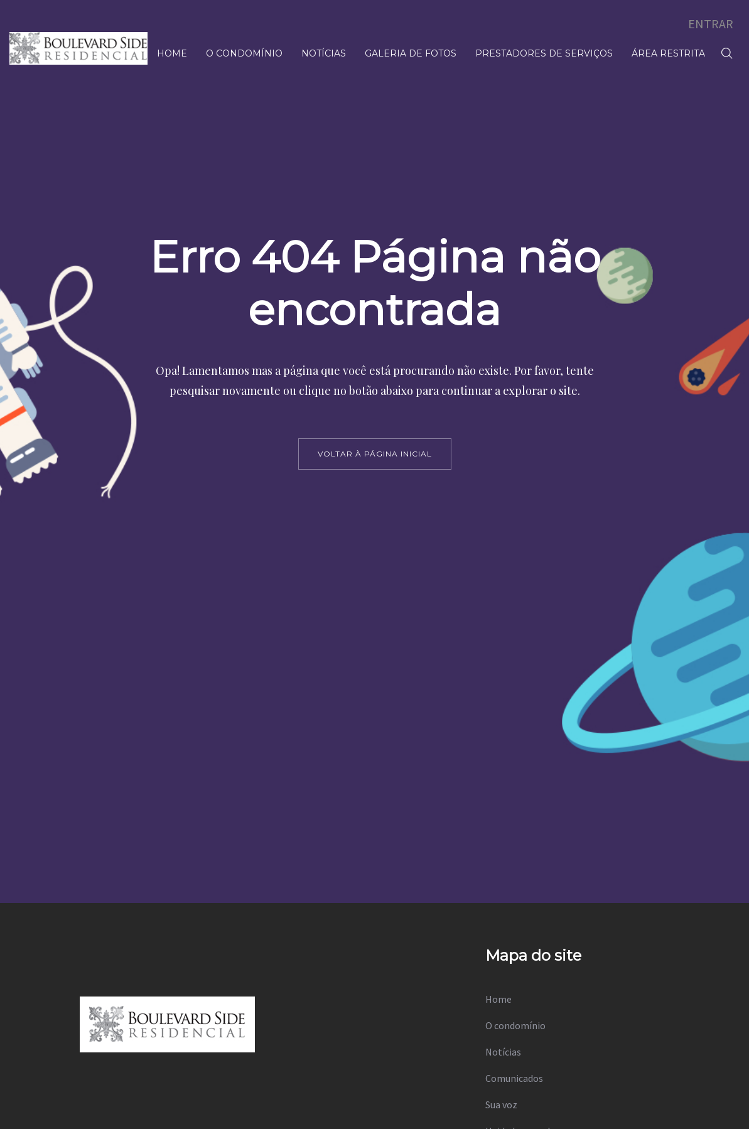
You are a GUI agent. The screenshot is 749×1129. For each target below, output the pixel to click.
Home (498, 999)
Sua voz (501, 1104)
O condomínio (515, 1025)
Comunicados (514, 1078)
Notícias (503, 1051)
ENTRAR (710, 23)
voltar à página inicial (375, 453)
